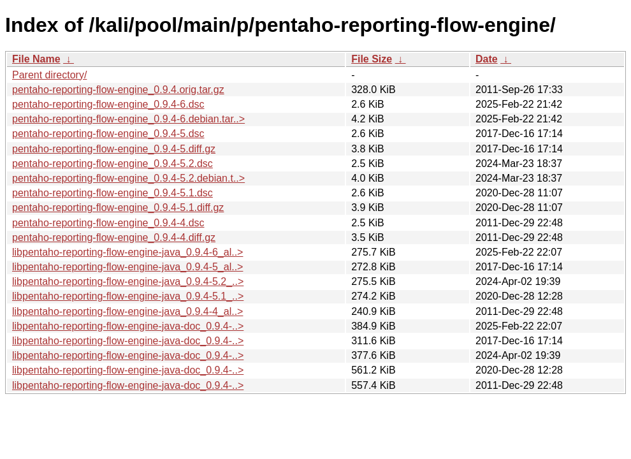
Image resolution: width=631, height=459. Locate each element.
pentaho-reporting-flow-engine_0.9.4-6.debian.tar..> (128, 118)
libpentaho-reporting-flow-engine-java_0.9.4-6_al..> (127, 252)
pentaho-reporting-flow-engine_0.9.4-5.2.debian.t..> (128, 178)
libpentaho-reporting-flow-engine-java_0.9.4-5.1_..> (127, 296)
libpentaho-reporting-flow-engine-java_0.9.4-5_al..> (127, 266)
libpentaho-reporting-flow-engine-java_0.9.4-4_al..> (127, 311)
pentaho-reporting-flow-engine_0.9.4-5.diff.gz (113, 148)
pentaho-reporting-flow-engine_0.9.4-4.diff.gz (113, 237)
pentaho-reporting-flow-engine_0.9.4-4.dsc (108, 222)
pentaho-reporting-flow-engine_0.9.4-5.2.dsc (112, 163)
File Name (36, 59)
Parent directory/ (49, 74)
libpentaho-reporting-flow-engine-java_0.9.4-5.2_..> (127, 281)
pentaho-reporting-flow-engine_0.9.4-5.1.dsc (112, 192)
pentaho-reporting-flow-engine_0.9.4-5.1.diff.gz (118, 207)
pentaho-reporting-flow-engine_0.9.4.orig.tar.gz (118, 89)
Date (486, 59)
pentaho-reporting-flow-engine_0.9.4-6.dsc (108, 104)
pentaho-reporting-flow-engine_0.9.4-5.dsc (108, 133)
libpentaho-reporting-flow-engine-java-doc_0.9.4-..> (127, 326)
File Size (371, 59)
